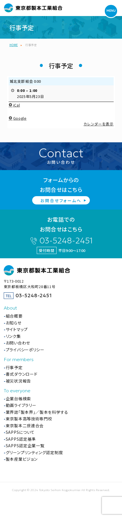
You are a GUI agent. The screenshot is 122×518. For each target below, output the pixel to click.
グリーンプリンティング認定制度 (34, 452)
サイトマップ (17, 329)
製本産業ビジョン (22, 459)
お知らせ (14, 323)
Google (17, 118)
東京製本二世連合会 (25, 425)
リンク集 (13, 336)
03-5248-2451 (66, 241)
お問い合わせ (18, 343)
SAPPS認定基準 (21, 439)
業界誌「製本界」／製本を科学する (37, 412)
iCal (14, 105)
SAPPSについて (20, 432)
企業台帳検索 (18, 398)
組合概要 (14, 316)
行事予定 (14, 367)
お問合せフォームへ (60, 200)
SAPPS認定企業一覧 (25, 445)
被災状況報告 (18, 381)
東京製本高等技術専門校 (29, 419)
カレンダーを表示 (98, 123)
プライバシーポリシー (25, 349)
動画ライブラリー (21, 405)
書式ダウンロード (22, 374)
